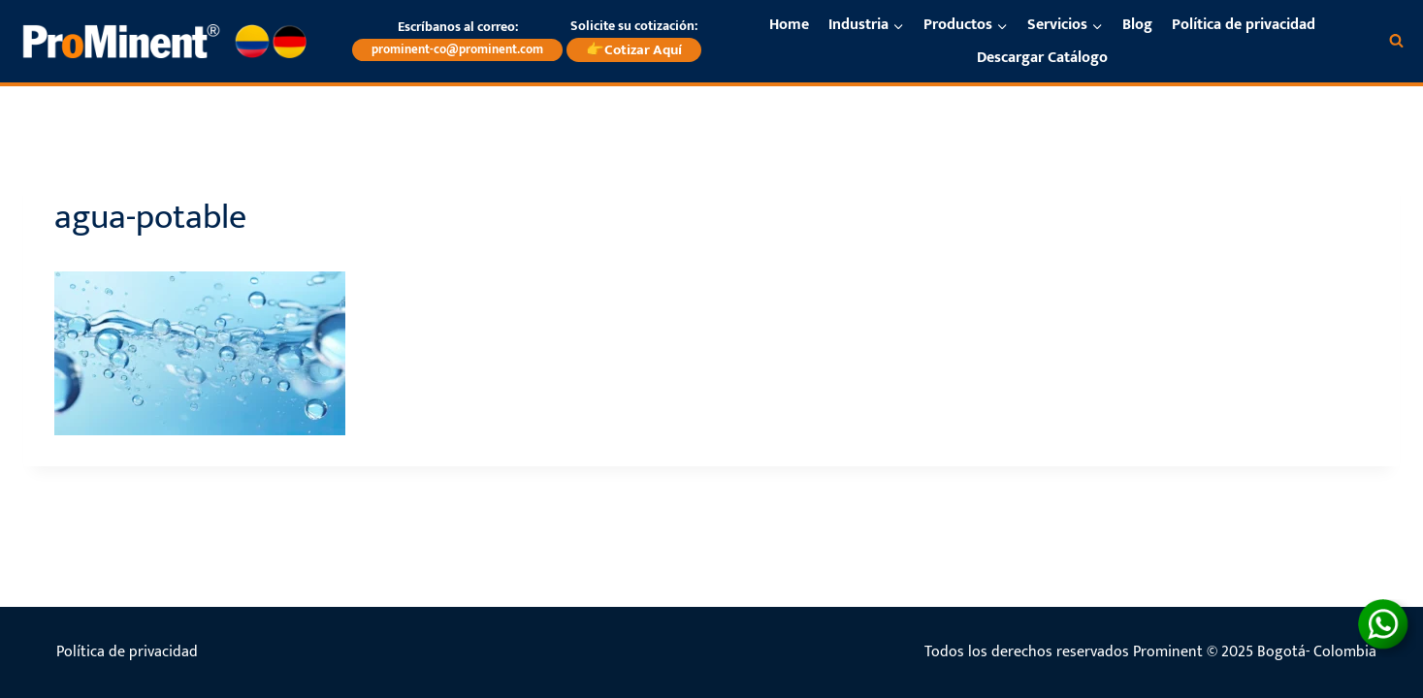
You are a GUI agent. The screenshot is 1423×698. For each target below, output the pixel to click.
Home (789, 25)
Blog (1137, 25)
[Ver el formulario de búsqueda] (1396, 41)
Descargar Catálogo (1042, 58)
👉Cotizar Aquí (634, 50)
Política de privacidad (1243, 25)
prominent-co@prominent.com (457, 49)
